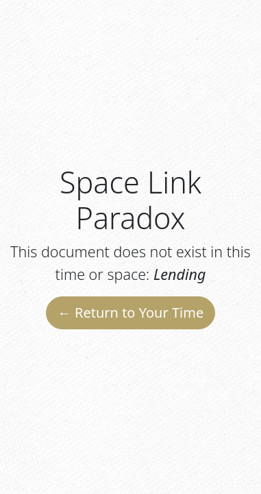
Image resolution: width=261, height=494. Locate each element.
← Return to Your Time (130, 312)
